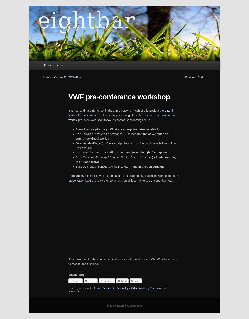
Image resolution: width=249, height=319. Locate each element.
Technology (123, 288)
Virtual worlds (138, 288)
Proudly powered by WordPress (124, 305)
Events (97, 288)
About (60, 65)
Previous (188, 77)
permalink (73, 291)
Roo (78, 77)
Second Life (109, 288)
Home (47, 65)
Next (202, 77)
